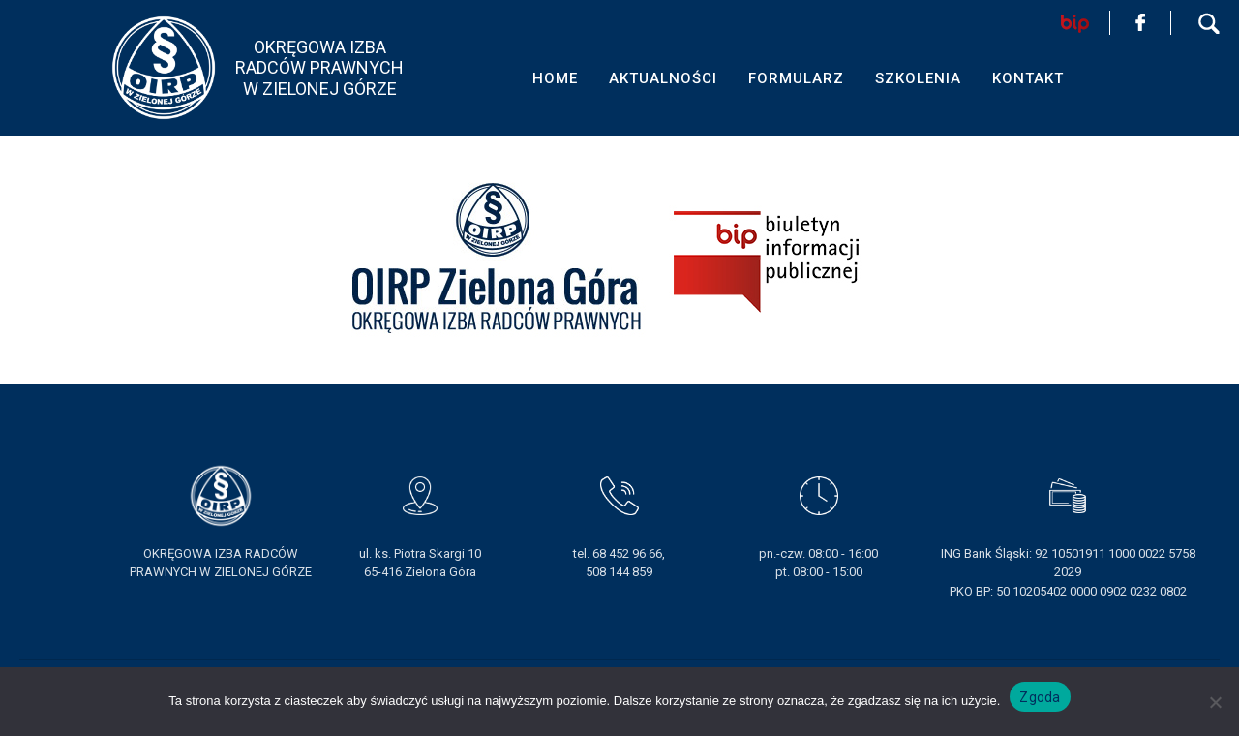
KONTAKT (1028, 78)
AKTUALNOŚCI (663, 78)
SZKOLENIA (918, 78)
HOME (555, 78)
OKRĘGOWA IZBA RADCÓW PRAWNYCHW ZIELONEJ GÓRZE (319, 68)
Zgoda (1039, 697)
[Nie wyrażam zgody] (1214, 702)
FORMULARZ (796, 78)
